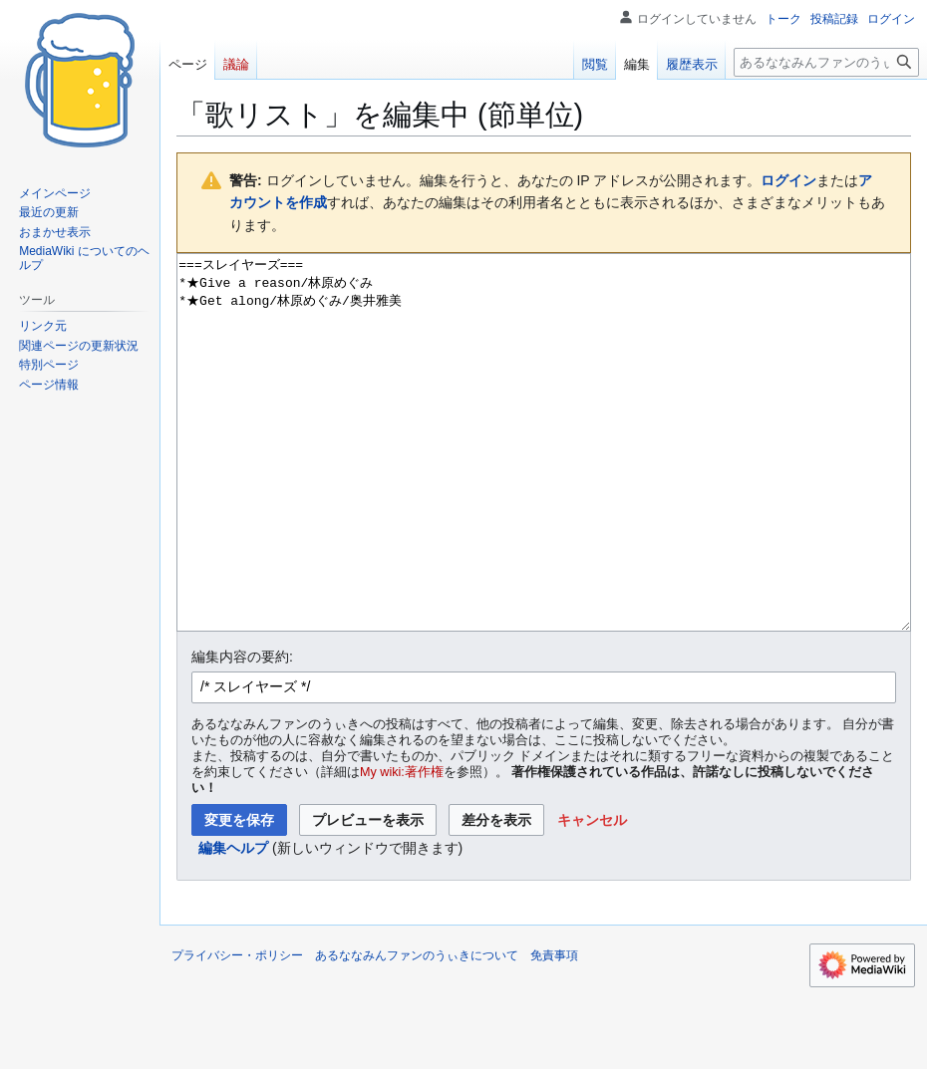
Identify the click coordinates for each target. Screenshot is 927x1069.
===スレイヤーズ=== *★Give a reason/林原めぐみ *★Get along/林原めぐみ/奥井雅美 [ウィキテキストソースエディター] (543, 479)
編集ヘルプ (233, 923)
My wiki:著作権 (402, 847)
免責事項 (554, 1030)
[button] (592, 895)
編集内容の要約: (242, 731)
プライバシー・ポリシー (237, 1030)
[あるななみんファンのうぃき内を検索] (826, 62)
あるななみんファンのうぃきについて (416, 1030)
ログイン (788, 180)
